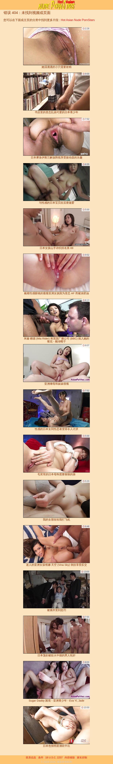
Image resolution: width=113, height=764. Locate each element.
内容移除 (70, 757)
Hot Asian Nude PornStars (78, 20)
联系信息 (31, 757)
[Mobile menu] (3, 5)
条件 (40, 757)
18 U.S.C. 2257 (54, 757)
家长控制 (82, 757)
